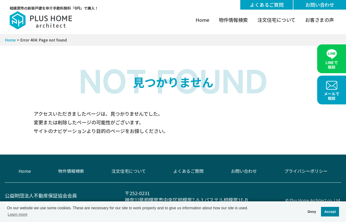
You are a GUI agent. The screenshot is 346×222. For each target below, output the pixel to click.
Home (202, 19)
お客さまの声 (319, 19)
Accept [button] (330, 212)
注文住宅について (276, 19)
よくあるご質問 (267, 4)
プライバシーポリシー (305, 171)
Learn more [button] (17, 214)
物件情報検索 (233, 19)
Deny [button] (312, 212)
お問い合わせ (319, 4)
